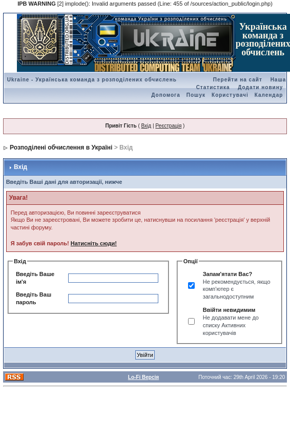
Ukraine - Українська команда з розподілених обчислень (92, 79)
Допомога (165, 95)
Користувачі (230, 95)
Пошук (196, 95)
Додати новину (260, 87)
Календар (269, 95)
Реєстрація (168, 126)
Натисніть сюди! (94, 243)
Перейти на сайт (237, 79)
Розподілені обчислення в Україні (61, 147)
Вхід (146, 126)
